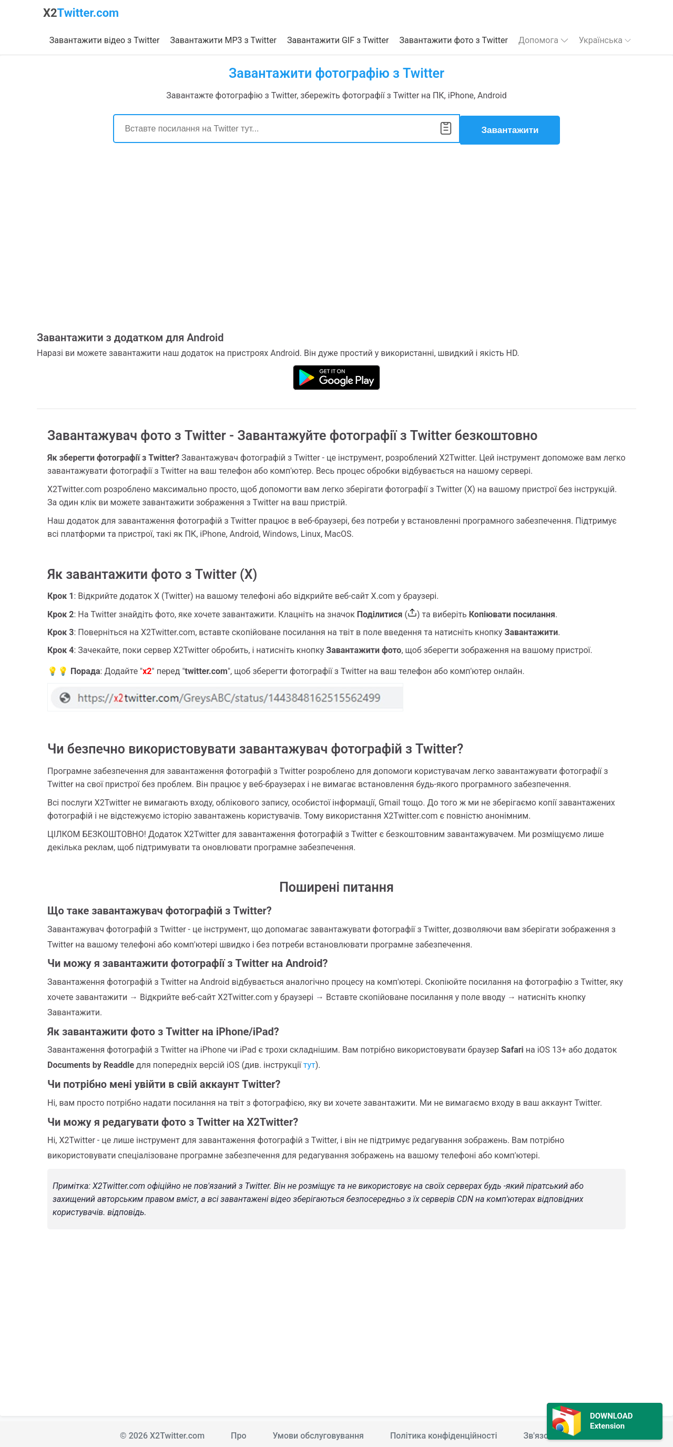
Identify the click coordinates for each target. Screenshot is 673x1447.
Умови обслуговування (318, 1433)
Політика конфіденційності (443, 1433)
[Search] (286, 127)
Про (238, 1433)
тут (309, 1062)
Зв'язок (538, 1433)
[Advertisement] (336, 241)
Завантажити (509, 127)
